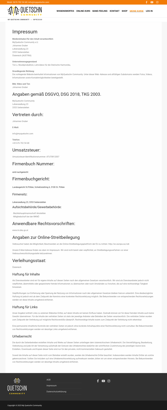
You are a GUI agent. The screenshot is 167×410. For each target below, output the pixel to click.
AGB (48, 380)
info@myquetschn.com (38, 2)
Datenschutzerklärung (56, 391)
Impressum (52, 385)
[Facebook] (146, 2)
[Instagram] (157, 2)
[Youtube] (152, 2)
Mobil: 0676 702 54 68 (17, 2)
